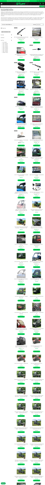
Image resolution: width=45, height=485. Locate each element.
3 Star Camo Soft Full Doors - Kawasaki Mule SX (21, 364)
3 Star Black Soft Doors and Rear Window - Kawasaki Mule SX (36, 245)
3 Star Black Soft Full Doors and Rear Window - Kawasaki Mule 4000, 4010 (37, 428)
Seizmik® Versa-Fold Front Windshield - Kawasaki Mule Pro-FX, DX (21, 124)
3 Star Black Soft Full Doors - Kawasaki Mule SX (36, 313)
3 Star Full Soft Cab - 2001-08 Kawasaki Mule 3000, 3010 (21, 262)
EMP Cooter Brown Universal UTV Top (21, 106)
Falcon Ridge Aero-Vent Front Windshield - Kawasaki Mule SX (36, 37)
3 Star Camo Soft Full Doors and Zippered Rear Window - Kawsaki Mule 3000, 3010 (21, 396)
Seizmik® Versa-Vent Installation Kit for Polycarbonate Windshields (21, 72)
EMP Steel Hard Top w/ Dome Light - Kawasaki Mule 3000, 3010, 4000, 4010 (36, 227)
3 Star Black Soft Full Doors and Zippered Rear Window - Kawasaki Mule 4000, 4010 (37, 444)
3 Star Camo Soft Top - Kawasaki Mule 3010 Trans (36, 297)
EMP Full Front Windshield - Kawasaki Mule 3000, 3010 (21, 245)
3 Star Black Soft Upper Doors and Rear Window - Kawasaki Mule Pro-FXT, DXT (21, 346)
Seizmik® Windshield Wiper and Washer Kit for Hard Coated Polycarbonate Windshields (37, 55)
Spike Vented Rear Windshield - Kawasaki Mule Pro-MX (37, 175)
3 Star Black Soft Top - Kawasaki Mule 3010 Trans (21, 158)
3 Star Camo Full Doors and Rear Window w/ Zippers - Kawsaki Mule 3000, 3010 (21, 428)
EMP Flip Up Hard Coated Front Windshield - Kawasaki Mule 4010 (36, 140)
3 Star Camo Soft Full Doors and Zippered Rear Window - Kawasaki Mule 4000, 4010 (21, 460)
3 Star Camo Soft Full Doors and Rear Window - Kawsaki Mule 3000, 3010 (21, 380)
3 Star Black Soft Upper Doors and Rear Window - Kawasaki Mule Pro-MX (37, 158)
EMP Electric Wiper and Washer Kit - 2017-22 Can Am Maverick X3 (36, 192)
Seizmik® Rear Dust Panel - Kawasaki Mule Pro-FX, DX (36, 90)
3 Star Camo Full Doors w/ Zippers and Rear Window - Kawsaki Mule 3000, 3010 (21, 412)
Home (1, 8)
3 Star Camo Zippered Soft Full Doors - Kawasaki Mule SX (37, 364)
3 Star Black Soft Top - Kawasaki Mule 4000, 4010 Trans (21, 313)
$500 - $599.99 (5, 49)
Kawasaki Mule (7, 8)
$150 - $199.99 (5, 44)
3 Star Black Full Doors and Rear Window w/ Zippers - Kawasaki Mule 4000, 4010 (21, 477)
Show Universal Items (6, 31)
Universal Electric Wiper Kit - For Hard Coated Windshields (21, 140)
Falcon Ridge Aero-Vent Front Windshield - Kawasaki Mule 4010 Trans (36, 124)
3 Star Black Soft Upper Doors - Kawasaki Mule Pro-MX (36, 279)
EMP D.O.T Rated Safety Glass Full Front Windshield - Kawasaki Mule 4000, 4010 (37, 107)
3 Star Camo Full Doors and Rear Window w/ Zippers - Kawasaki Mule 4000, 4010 (36, 477)
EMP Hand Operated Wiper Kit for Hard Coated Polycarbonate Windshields (21, 37)
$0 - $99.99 (4, 42)
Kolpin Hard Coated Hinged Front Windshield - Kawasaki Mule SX (21, 279)
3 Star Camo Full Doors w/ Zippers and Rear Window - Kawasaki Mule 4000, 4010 (36, 460)
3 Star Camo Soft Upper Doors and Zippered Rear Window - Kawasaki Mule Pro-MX (21, 227)
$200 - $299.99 (5, 46)
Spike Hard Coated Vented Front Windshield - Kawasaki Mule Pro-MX (36, 262)
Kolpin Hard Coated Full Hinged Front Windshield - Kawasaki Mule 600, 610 (21, 329)
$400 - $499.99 (5, 48)
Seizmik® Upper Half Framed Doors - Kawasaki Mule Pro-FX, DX (21, 90)
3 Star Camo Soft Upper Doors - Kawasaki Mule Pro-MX (21, 297)
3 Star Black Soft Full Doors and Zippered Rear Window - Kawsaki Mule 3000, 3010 (37, 380)
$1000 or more (5, 52)
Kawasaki (4, 8)
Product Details (21, 42)
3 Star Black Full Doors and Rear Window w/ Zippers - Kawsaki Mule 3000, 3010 (36, 412)
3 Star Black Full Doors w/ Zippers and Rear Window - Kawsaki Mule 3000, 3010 (36, 396)
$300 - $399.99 (5, 47)
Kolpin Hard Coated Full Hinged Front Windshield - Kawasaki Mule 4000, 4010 (21, 210)
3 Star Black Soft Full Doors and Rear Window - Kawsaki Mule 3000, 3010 (37, 329)
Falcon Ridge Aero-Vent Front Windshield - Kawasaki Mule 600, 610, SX (21, 55)
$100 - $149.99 (5, 43)
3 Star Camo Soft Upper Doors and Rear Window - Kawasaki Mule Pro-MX (37, 210)
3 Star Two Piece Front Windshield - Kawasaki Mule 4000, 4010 (21, 175)
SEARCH (41, 6)
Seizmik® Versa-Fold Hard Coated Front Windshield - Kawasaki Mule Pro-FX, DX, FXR (21, 192)
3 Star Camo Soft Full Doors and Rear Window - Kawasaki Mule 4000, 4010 (21, 444)
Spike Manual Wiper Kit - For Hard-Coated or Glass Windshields (36, 72)
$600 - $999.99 (5, 51)
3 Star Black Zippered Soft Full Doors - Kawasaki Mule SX (36, 346)
